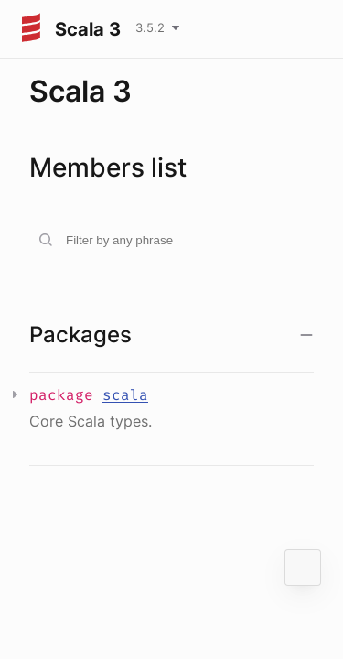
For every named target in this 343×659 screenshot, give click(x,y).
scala (125, 395)
